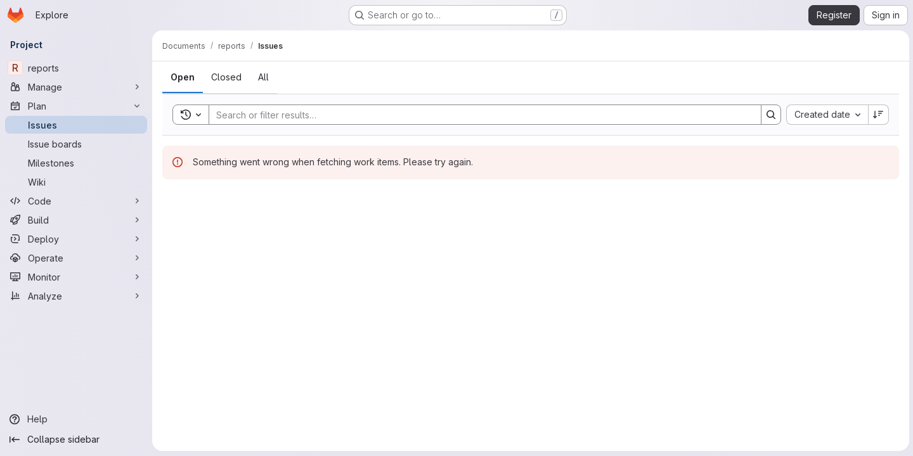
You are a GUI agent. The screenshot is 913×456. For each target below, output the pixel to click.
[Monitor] (76, 277)
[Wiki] (76, 182)
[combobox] (826, 114)
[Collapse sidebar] (76, 439)
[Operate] (76, 258)
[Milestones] (76, 163)
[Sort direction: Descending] (877, 114)
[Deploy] (76, 239)
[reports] (76, 68)
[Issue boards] (76, 144)
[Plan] (76, 106)
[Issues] (76, 125)
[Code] (76, 201)
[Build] (76, 220)
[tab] (182, 77)
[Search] (478, 114)
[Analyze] (76, 296)
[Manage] (76, 87)
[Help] (76, 419)
